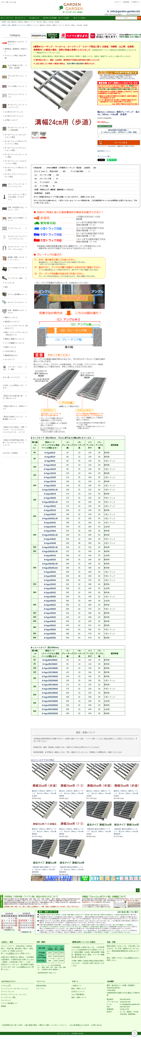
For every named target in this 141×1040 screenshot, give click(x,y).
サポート (75, 981)
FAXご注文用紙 (50, 18)
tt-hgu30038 (50, 576)
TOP (134, 1033)
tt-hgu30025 (50, 559)
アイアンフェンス (7, 991)
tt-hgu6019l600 (49, 660)
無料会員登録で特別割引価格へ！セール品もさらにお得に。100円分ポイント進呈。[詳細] (119, 131)
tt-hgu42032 (50, 613)
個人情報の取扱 (31, 1025)
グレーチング (6, 1000)
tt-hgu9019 (50, 457)
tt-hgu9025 (50, 461)
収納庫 (3, 1006)
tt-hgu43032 (50, 617)
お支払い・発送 (7, 942)
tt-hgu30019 (50, 555)
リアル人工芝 (6, 986)
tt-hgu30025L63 (50, 568)
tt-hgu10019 (50, 465)
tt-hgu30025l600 (50, 713)
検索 (139, 18)
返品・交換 (111, 942)
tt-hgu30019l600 (50, 709)
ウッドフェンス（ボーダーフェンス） (15, 988)
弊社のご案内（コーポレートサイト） (54, 1025)
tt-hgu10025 (50, 469)
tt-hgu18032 (50, 506)
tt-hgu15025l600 (50, 680)
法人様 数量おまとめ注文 (79, 1025)
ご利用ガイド (136, 2)
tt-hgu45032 (50, 625)
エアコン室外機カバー (9, 1003)
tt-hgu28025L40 (50, 551)
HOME (4, 22)
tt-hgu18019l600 (50, 685)
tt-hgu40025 (50, 601)
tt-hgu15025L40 (50, 490)
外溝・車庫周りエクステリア (16, 25)
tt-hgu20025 (50, 514)
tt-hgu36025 (50, 588)
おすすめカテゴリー (8, 981)
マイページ (20, 18)
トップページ (7, 18)
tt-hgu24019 (50, 527)
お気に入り (34, 18)
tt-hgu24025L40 (50, 535)
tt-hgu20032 (50, 522)
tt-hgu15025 (50, 485)
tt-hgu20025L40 (50, 518)
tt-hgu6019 (50, 453)
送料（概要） (42, 942)
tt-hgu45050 (50, 629)
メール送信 (64, 18)
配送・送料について (78, 988)
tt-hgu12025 (50, 477)
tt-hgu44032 (50, 621)
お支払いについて (78, 991)
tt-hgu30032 (50, 572)
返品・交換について (78, 997)
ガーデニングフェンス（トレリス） (14, 994)
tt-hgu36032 (50, 592)
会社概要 (110, 981)
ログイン (118, 2)
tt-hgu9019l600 (49, 664)
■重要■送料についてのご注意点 (83, 942)
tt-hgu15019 (50, 481)
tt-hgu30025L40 (50, 564)
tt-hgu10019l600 (50, 668)
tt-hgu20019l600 (50, 693)
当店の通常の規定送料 (75, 64)
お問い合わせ (97, 1025)
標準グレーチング (33, 25)
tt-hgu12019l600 (50, 672)
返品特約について (104, 151)
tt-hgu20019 (50, 510)
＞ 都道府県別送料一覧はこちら (46, 973)
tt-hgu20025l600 (50, 697)
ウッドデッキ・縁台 (8, 997)
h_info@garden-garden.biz (123, 11)
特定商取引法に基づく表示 (13, 1025)
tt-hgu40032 (50, 605)
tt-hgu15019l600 (50, 676)
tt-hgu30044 (50, 580)
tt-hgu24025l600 (50, 705)
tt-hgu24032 (50, 539)
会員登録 (126, 2)
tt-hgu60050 (50, 638)
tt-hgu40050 (50, 609)
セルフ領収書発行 (78, 994)
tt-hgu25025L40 (50, 547)
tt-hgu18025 (50, 498)
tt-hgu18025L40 (50, 502)
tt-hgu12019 (50, 473)
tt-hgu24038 (50, 543)
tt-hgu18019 (50, 494)
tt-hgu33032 (50, 584)
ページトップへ (138, 890)
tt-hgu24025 (50, 531)
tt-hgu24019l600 (50, 701)
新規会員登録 (41, 986)
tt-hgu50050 (50, 634)
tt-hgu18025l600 (50, 689)
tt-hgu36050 (50, 596)
